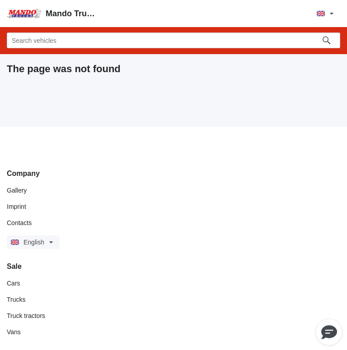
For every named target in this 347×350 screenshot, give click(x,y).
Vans (14, 332)
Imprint (16, 206)
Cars (13, 283)
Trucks (16, 299)
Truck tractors (26, 315)
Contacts (19, 222)
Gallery (17, 190)
